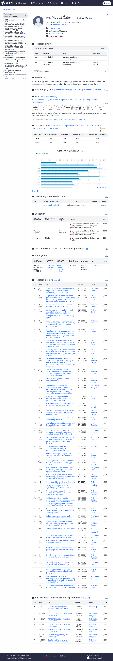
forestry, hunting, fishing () (14, 160)
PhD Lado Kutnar (94, 562)
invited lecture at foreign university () (16, 138)
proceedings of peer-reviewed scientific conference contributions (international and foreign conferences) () (14, 131)
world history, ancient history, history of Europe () (16, 207)
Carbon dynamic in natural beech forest (58, 529)
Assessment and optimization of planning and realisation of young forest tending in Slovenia (59, 398)
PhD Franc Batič (95, 446)
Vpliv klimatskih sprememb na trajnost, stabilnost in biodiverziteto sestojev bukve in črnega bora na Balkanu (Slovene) (59, 439)
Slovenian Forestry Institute (50, 267)
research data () (14, 114)
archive (83, 119)
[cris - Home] (6, 3)
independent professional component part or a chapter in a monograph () (16, 65)
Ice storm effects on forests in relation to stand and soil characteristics (60, 404)
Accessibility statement (22, 658)
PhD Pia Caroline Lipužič (50, 205)
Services (52, 3)
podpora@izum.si (94, 658)
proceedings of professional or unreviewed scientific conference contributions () (15, 123)
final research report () (17, 98)
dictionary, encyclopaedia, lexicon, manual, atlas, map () (13, 87)
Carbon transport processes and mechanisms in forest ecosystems (59, 517)
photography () (11, 200)
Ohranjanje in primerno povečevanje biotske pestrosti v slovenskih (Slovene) (60, 586)
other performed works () (15, 150)
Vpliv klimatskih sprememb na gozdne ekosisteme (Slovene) (60, 541)
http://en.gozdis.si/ (55, 33)
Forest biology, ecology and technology (61, 268)
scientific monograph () (17, 79)
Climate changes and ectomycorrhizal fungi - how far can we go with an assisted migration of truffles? (60, 290)
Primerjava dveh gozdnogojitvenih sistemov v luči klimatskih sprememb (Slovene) (60, 454)
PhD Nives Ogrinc (95, 517)
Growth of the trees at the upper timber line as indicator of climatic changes (59, 556)
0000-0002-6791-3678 (62, 24)
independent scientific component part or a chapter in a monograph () (16, 59)
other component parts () (15, 75)
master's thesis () (15, 93)
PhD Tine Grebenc (94, 289)
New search (22, 3)
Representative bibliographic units (66, 90)
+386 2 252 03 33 (94, 656)
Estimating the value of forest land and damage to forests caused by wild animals (60, 424)
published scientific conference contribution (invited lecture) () (14, 28)
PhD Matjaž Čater (93, 297)
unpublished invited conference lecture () (14, 146)
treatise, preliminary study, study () (14, 101)
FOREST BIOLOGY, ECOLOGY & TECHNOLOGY (59, 618)
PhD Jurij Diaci (94, 312)
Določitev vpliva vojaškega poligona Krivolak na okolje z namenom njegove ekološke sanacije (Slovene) (60, 523)
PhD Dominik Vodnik (94, 461)
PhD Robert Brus (93, 353)
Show (35, 191)
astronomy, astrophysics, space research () (14, 193)
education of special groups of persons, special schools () (16, 189)
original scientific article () (15, 21)
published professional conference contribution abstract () (15, 53)
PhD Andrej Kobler (93, 405)
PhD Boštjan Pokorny (94, 482)
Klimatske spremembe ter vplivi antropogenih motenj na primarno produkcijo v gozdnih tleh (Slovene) (59, 431)
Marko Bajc (93, 605)
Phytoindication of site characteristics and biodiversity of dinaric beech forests (60, 563)
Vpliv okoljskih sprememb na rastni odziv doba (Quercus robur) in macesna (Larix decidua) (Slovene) (59, 475)
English (63, 656)
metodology (51, 96)
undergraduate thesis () (17, 96)
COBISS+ (98, 90)
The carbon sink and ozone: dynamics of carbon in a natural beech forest (60, 536)
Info (64, 3)
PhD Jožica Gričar (95, 331)
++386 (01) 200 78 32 (55, 28)
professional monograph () (16, 82)
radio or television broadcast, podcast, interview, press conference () (16, 110)
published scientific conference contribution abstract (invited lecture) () (15, 42)
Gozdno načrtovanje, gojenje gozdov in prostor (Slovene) (59, 640)
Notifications (79, 3)
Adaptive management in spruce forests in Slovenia (58, 380)
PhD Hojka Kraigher (95, 387)
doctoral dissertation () (17, 91)
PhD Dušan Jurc (93, 542)
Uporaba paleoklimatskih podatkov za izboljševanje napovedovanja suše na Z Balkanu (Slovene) (60, 412)
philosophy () (10, 186)
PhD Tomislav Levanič (94, 362)
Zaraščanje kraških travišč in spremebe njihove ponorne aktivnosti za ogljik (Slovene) (60, 461)
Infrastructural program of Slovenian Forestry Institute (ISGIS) (58, 607)
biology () (9, 168)
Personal (88, 90)
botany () (8, 163)
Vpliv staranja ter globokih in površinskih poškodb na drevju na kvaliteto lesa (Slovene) (58, 492)
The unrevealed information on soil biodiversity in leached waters (59, 307)
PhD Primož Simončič (94, 530)
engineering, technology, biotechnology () (14, 197)
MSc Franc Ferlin (95, 569)
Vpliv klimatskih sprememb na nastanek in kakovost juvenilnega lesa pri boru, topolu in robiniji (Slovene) (60, 468)
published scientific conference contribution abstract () (14, 47)
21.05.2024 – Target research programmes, (64, 119)
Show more (100, 187)
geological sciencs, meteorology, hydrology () (15, 182)
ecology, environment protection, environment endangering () (14, 177)
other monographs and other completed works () (15, 118)
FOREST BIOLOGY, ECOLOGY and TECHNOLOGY (58, 613)
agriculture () (10, 165)
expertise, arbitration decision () (14, 105)
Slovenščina (51, 656)
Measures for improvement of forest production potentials (59, 418)
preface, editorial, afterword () (13, 71)
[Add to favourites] (108, 15)
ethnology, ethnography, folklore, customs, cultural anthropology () (14, 171)
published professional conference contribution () (15, 37)
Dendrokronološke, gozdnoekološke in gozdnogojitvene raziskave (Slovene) (60, 548)
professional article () (16, 24)
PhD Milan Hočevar (93, 640)
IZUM (10, 656)
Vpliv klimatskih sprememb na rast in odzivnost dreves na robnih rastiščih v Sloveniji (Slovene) (60, 511)
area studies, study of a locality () (13, 203)
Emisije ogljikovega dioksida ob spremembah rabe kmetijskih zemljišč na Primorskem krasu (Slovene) (60, 447)
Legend (57, 280)
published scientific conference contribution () (15, 33)
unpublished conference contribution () (15, 142)
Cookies (10, 658)
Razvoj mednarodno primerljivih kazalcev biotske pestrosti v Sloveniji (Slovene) (59, 570)
